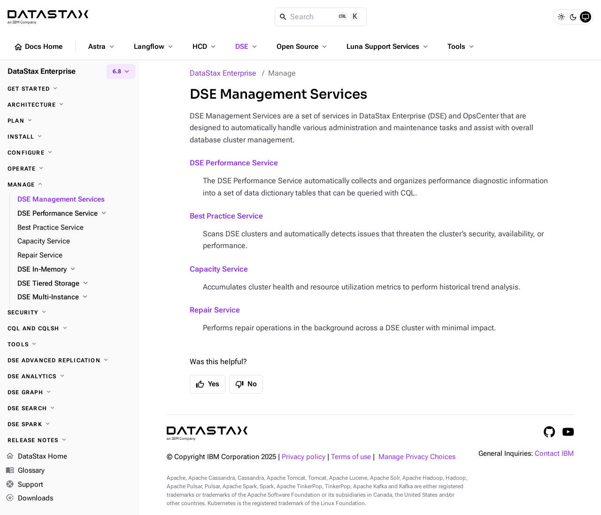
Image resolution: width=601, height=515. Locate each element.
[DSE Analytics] (69, 376)
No (246, 384)
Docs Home (38, 47)
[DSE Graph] (69, 392)
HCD (205, 46)
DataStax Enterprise (223, 73)
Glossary (25, 471)
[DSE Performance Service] (74, 214)
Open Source (303, 46)
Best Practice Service (226, 215)
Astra (102, 46)
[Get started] (69, 89)
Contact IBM (554, 454)
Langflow (154, 46)
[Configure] (69, 153)
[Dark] (573, 17)
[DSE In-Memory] (74, 270)
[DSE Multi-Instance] (74, 297)
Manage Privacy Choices (416, 457)
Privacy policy (303, 457)
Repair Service (215, 309)
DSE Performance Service (234, 162)
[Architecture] (69, 105)
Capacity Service (219, 269)
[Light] (561, 17)
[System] (585, 17)
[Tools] (69, 344)
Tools (461, 46)
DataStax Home (36, 457)
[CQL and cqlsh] (69, 328)
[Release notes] (69, 440)
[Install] (69, 137)
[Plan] (69, 121)
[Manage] (69, 185)
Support (24, 485)
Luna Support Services (388, 46)
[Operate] (69, 169)
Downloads (29, 498)
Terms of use (351, 457)
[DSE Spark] (69, 424)
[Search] (321, 17)
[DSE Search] (69, 408)
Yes (207, 384)
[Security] (69, 312)
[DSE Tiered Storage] (74, 284)
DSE (247, 46)
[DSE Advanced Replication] (69, 360)
